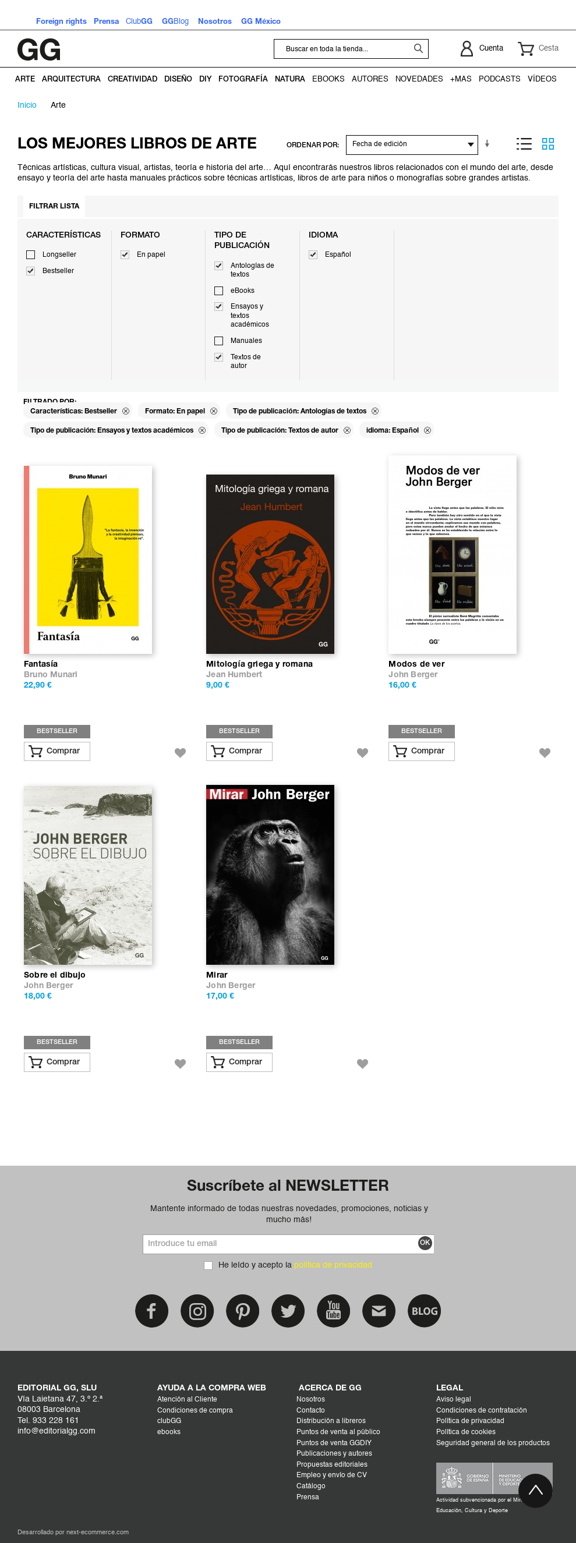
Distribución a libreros (331, 1421)
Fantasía (41, 664)
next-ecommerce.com (97, 1533)
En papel (151, 255)
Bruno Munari (50, 675)
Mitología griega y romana (259, 664)
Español (338, 255)
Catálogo (311, 1486)
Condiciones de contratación (481, 1410)
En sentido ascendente (489, 144)
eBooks (243, 291)
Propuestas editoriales (331, 1464)
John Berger (412, 675)
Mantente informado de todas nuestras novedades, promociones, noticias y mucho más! (289, 1214)
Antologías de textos (252, 271)
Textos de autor (246, 362)
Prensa (307, 1497)
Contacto (310, 1410)
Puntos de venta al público (338, 1432)
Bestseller (58, 271)
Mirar (216, 975)
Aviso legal (453, 1399)
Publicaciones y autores (334, 1453)
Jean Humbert (234, 675)
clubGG (169, 1421)
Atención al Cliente (187, 1399)
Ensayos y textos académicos (250, 315)
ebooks (169, 1432)
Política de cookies (466, 1432)
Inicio (27, 105)
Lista (524, 144)
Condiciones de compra (195, 1410)
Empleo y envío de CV (331, 1475)
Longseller (59, 255)
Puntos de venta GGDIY (334, 1443)
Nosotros (310, 1399)
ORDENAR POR (312, 145)
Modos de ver (416, 664)
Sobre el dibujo (55, 975)
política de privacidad (333, 1265)
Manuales (246, 341)
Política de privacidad (470, 1421)
